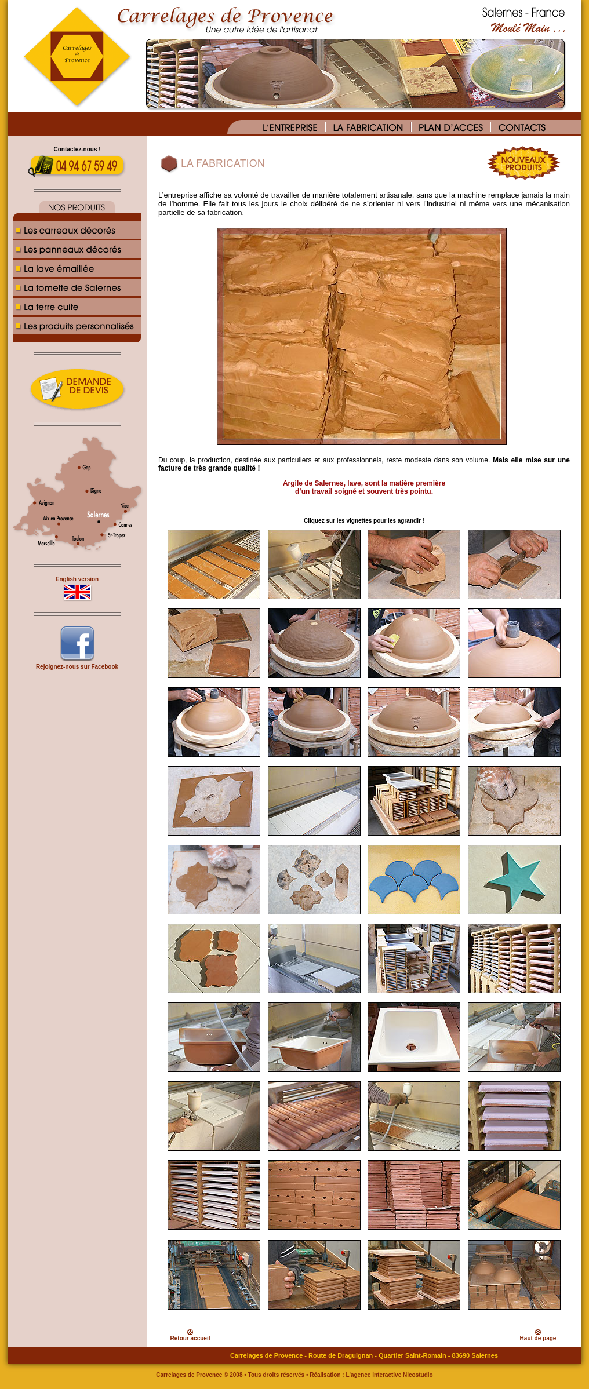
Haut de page (538, 1338)
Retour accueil (190, 1338)
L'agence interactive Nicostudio (389, 1375)
